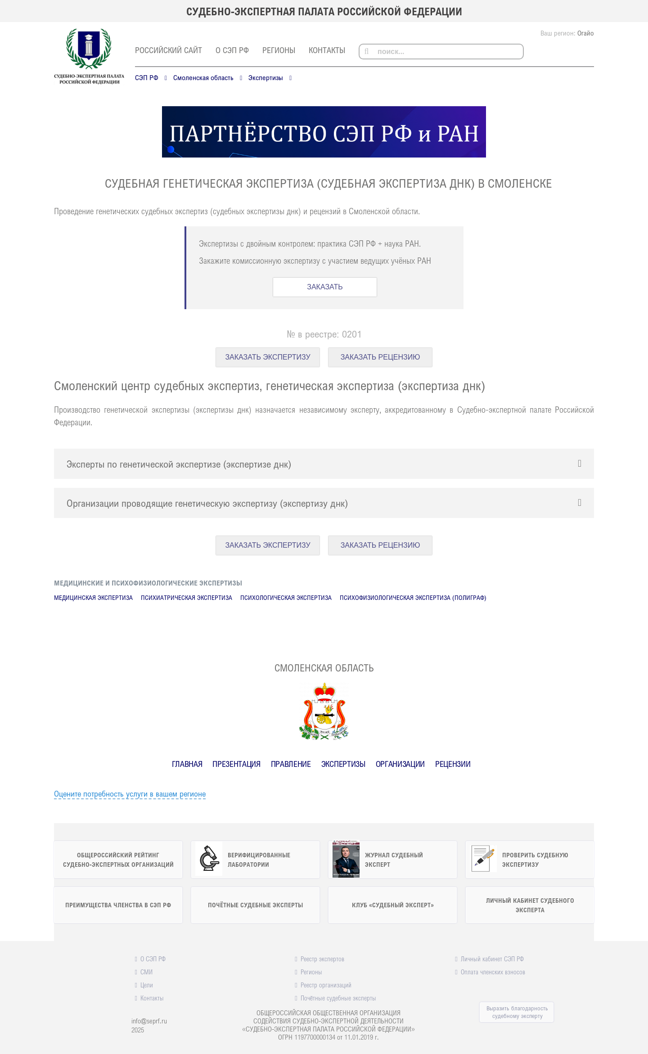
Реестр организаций (326, 985)
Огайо (585, 33)
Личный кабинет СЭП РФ (492, 959)
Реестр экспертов (322, 959)
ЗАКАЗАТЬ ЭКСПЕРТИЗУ (267, 357)
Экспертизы (265, 77)
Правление (291, 764)
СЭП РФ (146, 77)
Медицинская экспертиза (93, 597)
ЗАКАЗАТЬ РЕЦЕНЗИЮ (380, 357)
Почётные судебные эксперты (338, 998)
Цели (146, 985)
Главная (187, 764)
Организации (400, 764)
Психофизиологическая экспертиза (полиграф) (413, 597)
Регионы (278, 50)
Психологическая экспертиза (286, 597)
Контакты (327, 50)
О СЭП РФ (232, 50)
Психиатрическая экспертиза (186, 597)
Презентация (236, 764)
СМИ (146, 972)
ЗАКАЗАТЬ (325, 287)
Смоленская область (203, 77)
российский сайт (168, 50)
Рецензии (452, 764)
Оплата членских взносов (493, 972)
